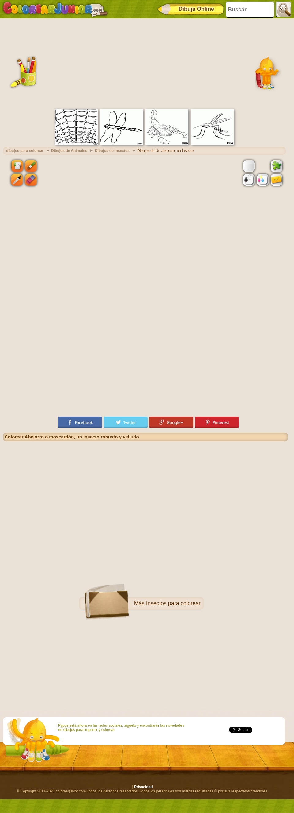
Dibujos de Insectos (112, 151)
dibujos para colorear (24, 151)
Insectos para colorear (173, 603)
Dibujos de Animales (69, 151)
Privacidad (143, 787)
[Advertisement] (145, 63)
